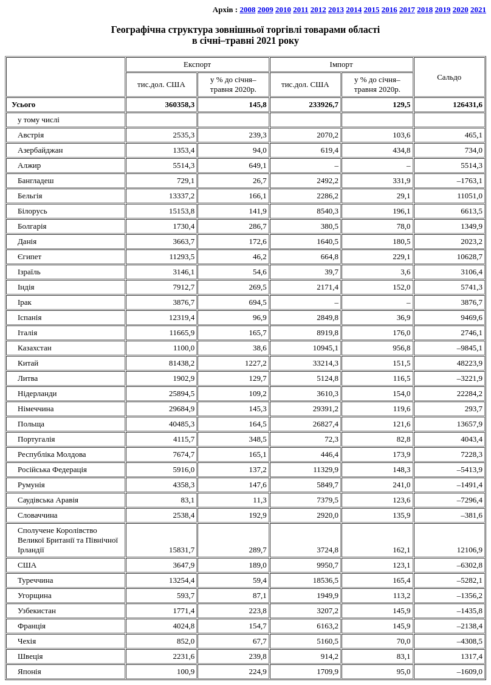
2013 (336, 9)
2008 (247, 9)
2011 (300, 9)
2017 (407, 9)
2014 (354, 9)
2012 (318, 9)
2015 (372, 9)
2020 (461, 9)
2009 (265, 9)
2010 (283, 9)
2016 (389, 9)
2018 (425, 9)
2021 (478, 9)
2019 (443, 9)
